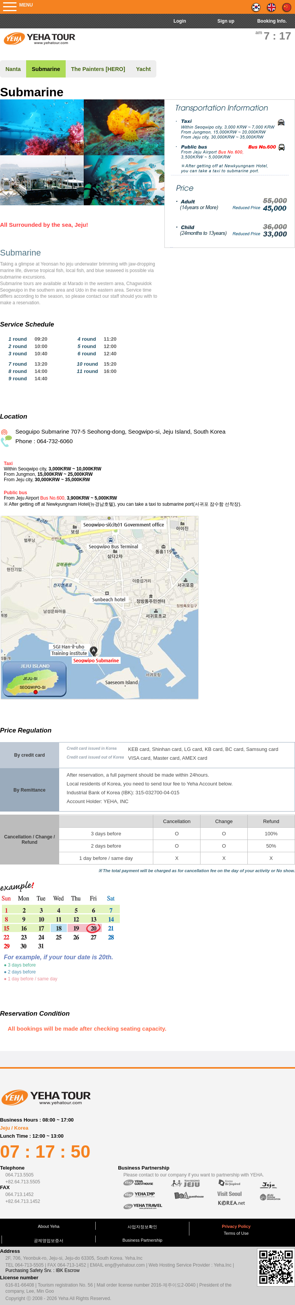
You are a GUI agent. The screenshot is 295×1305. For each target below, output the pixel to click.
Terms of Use (236, 1233)
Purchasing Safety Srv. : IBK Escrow (42, 1270)
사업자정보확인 (142, 1226)
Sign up (225, 21)
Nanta (13, 69)
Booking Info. (272, 21)
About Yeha (48, 1226)
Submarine (46, 69)
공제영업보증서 (48, 1240)
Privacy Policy (236, 1226)
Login (180, 21)
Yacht (143, 69)
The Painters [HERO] (98, 69)
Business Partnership (142, 1240)
